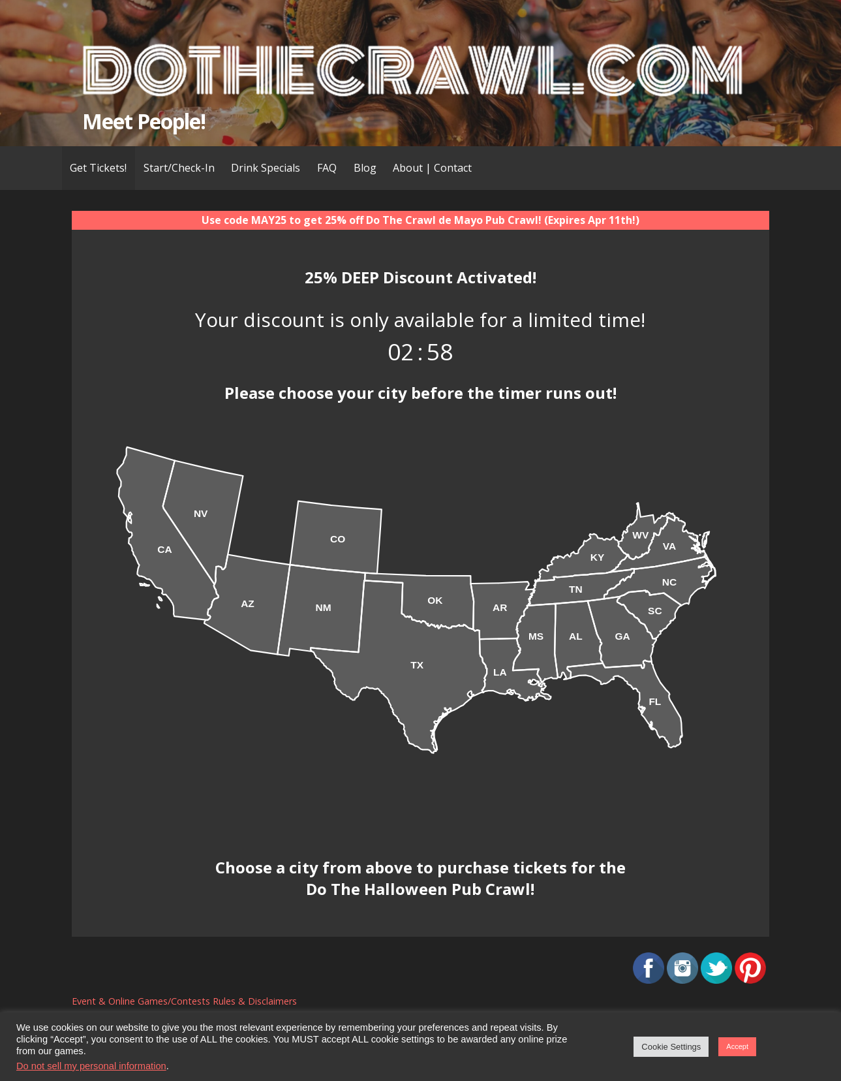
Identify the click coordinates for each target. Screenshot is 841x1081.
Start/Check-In (179, 168)
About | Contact (432, 168)
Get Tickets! (98, 168)
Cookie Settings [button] (671, 1047)
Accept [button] (737, 1046)
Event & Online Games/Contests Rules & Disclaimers (184, 1001)
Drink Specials (265, 168)
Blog (365, 168)
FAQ (327, 168)
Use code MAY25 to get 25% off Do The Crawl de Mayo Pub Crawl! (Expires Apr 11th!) (420, 220)
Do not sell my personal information (91, 1066)
